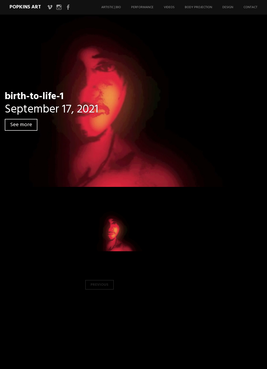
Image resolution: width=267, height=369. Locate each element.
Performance (142, 7)
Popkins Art (25, 7)
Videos (169, 7)
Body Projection (198, 7)
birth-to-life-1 (34, 96)
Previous (99, 285)
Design (227, 7)
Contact (250, 7)
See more (21, 125)
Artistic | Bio (111, 7)
